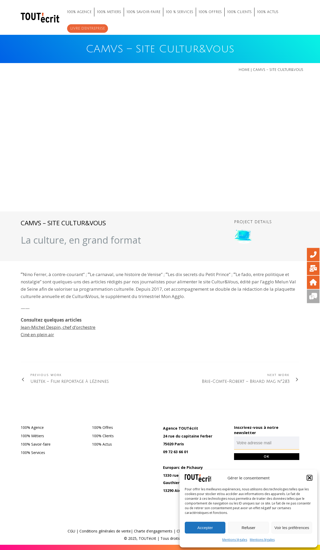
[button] (309, 477)
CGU (71, 531)
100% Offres (102, 427)
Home (244, 70)
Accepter (205, 527)
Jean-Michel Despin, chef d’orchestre (58, 327)
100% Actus (102, 444)
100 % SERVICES (179, 12)
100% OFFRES (210, 12)
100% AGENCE (79, 12)
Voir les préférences (291, 527)
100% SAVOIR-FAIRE (143, 12)
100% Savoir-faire (36, 444)
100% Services (33, 452)
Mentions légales (234, 539)
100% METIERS (109, 12)
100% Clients (103, 435)
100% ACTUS (267, 12)
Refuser (249, 527)
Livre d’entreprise (87, 28)
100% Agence (32, 427)
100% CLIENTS (239, 12)
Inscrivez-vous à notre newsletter (256, 430)
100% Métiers (32, 435)
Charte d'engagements (153, 531)
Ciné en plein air (37, 335)
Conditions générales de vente (105, 531)
